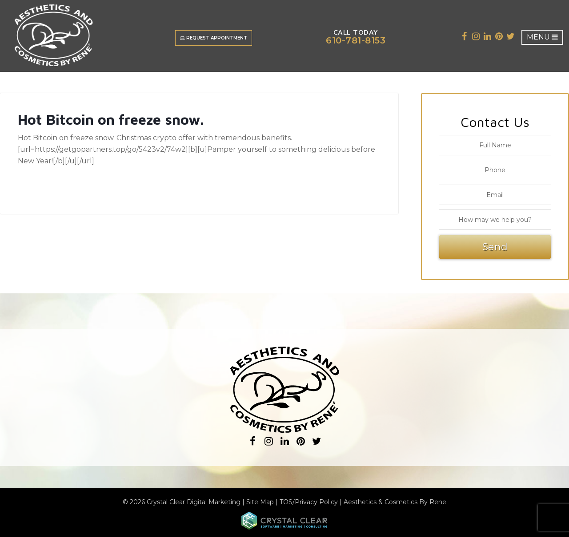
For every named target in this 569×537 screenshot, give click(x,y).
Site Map (260, 502)
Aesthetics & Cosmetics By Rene (395, 502)
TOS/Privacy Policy (309, 502)
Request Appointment (213, 38)
